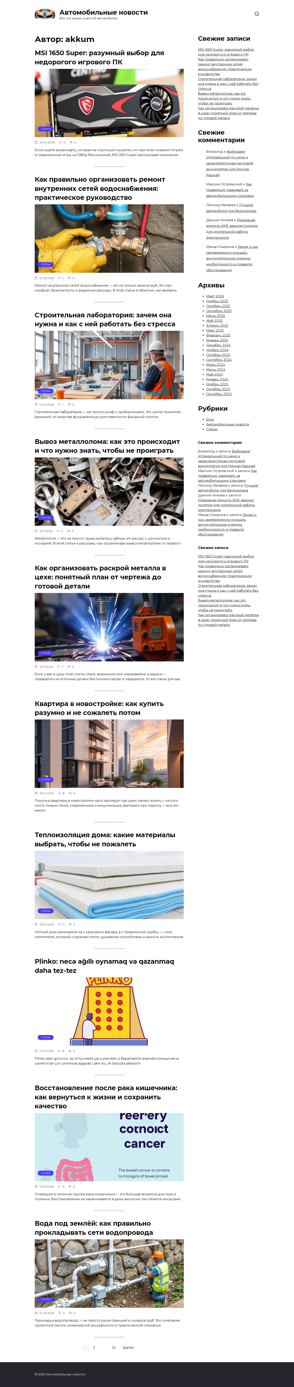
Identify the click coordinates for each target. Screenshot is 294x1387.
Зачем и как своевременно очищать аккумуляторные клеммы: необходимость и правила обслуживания (232, 258)
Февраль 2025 (218, 335)
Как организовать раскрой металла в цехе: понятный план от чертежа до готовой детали (100, 579)
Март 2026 (215, 296)
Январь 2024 (217, 379)
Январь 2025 (217, 340)
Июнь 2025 (215, 316)
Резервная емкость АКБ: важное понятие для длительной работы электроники (226, 505)
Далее (132, 1354)
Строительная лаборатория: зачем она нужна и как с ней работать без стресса (105, 320)
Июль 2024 (215, 365)
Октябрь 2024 (218, 355)
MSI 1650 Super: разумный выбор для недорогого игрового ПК (99, 57)
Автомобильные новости (103, 12)
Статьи (212, 429)
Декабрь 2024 (218, 345)
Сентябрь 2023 (219, 394)
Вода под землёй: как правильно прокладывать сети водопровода (94, 1233)
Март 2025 (215, 330)
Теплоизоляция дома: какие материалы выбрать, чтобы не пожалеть (105, 842)
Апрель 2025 (217, 326)
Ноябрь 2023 (217, 384)
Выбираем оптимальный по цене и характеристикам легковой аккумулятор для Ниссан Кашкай (229, 163)
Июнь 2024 (215, 370)
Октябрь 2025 (218, 306)
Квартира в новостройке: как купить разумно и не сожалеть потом (99, 710)
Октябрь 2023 (218, 389)
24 (116, 1354)
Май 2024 (214, 374)
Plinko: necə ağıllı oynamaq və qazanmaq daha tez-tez (104, 970)
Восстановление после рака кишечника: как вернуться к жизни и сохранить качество (106, 1101)
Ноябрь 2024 (217, 350)
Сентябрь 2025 (219, 311)
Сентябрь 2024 (219, 360)
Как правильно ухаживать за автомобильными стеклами (230, 190)
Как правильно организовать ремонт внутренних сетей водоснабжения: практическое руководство (100, 189)
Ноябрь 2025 (217, 301)
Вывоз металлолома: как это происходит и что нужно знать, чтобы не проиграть (107, 447)
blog (210, 419)
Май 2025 (214, 321)
